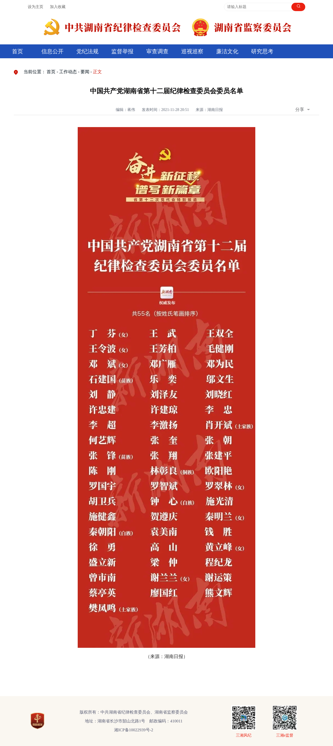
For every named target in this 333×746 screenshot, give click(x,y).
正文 (97, 71)
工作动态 (68, 71)
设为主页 (35, 7)
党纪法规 (87, 51)
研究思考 (262, 51)
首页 (17, 51)
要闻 (84, 71)
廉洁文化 (227, 51)
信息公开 (52, 51)
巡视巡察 (192, 51)
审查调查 (157, 51)
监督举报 (122, 51)
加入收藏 (57, 7)
